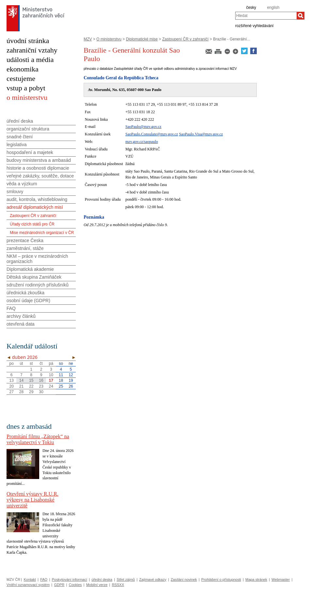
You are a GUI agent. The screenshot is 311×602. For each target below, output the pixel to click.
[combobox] (266, 16)
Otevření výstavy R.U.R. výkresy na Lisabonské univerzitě (32, 499)
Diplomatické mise (141, 39)
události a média (30, 59)
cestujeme (21, 78)
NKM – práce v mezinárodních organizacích (37, 259)
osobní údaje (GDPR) (28, 300)
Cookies (75, 585)
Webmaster (280, 579)
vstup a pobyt (26, 88)
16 (41, 380)
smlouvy (15, 191)
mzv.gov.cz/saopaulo (141, 141)
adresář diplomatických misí (35, 207)
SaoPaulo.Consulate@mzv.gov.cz (151, 134)
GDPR (59, 585)
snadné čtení (20, 136)
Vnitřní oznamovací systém (28, 585)
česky (251, 7)
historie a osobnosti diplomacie (38, 168)
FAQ (11, 308)
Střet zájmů (126, 579)
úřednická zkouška (25, 292)
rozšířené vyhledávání (254, 25)
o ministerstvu (27, 97)
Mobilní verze (96, 585)
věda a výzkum (22, 183)
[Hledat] (300, 16)
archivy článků (21, 316)
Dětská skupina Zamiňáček (34, 277)
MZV (88, 39)
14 (21, 380)
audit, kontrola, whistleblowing (37, 199)
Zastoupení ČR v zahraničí (185, 39)
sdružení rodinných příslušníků (38, 284)
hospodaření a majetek (30, 152)
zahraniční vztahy (32, 50)
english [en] (273, 7)
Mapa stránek (256, 579)
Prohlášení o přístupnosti (221, 579)
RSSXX (118, 585)
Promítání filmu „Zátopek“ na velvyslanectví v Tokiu (38, 439)
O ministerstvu (109, 39)
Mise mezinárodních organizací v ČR (42, 232)
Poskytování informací (69, 579)
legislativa (16, 144)
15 (31, 380)
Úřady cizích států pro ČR (32, 224)
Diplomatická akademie (30, 269)
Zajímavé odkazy (152, 579)
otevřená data (21, 324)
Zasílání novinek (184, 579)
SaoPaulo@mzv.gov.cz (143, 126)
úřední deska (20, 121)
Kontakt (30, 579)
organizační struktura (28, 128)
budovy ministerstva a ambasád (39, 160)
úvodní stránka (28, 41)
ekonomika (23, 69)
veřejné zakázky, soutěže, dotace (40, 175)
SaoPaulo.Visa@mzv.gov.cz (201, 134)
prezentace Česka (25, 240)
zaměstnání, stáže (25, 248)
